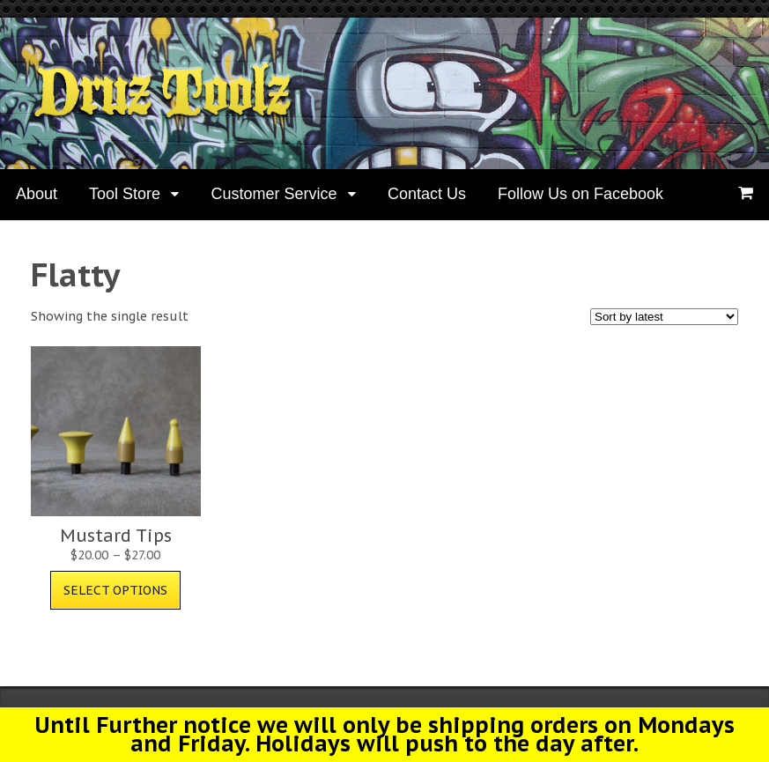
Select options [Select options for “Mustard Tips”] (115, 590)
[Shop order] (664, 316)
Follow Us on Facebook (580, 194)
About (36, 194)
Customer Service (273, 194)
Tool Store (124, 194)
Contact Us (427, 194)
